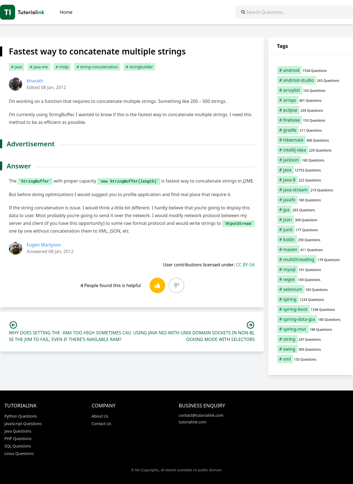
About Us (100, 416)
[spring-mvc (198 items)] (310, 329)
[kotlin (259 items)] (310, 239)
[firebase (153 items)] (310, 120)
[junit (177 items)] (310, 229)
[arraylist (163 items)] (310, 90)
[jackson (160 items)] (310, 160)
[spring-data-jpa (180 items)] (310, 319)
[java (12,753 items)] (310, 170)
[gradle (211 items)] (310, 130)
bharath (35, 81)
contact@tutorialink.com (201, 415)
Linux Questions (19, 453)
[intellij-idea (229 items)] (310, 150)
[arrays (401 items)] (310, 100)
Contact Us (101, 423)
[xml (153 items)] (310, 359)
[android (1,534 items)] (310, 70)
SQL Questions (17, 446)
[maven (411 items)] (310, 249)
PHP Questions (18, 438)
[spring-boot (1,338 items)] (310, 309)
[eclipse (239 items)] (310, 110)
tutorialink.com (192, 422)
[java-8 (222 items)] (310, 180)
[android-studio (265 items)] (310, 80)
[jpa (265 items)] (310, 209)
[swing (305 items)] (310, 349)
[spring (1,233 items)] (310, 299)
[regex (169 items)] (310, 279)
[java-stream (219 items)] (310, 189)
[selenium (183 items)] (310, 289)
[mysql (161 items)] (310, 269)
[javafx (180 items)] (310, 199)
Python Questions (20, 416)
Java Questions (17, 431)
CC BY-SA (245, 265)
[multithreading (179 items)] (310, 259)
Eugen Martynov (44, 245)
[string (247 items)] (310, 339)
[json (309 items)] (310, 219)
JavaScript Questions (23, 423)
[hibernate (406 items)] (310, 140)
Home (66, 12)
